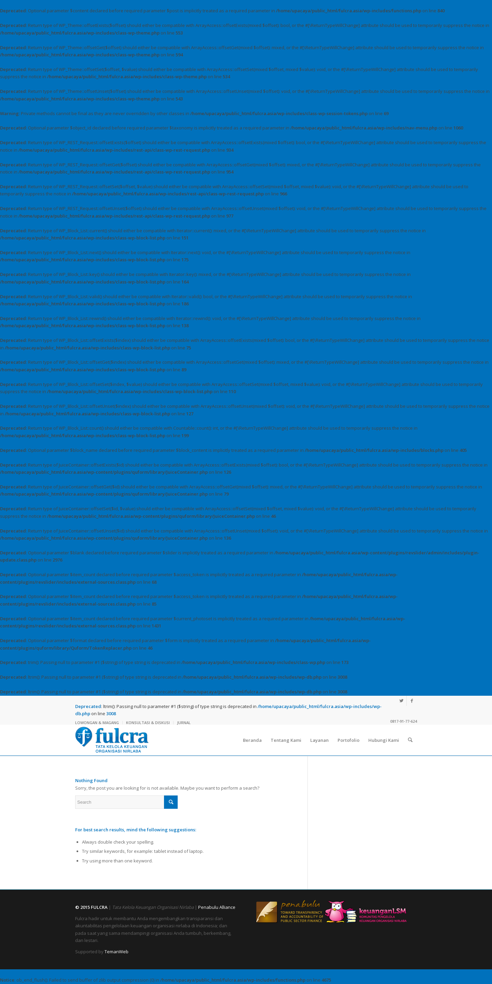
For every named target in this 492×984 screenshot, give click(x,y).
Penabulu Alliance (216, 907)
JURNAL (184, 722)
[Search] (410, 740)
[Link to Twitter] (401, 701)
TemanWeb (116, 951)
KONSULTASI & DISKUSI (148, 722)
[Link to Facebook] (412, 701)
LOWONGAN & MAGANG (97, 722)
